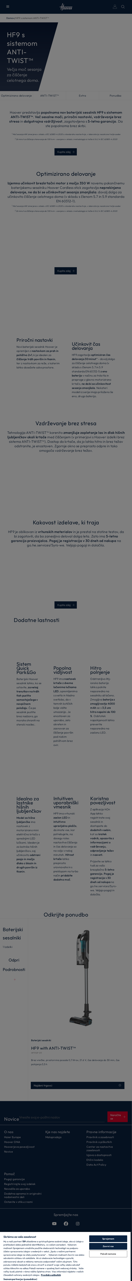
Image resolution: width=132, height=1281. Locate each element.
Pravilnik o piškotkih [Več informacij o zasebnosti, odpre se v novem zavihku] (51, 1275)
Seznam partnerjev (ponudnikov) (20, 1279)
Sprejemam (108, 1238)
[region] (65, 1256)
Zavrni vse (108, 1246)
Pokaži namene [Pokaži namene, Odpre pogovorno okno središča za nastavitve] (108, 1253)
